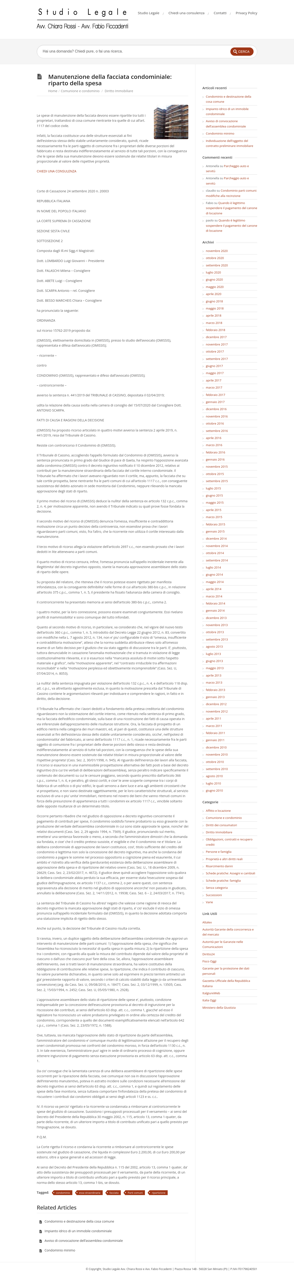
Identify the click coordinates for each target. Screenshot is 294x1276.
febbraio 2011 (215, 733)
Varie (209, 902)
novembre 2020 (217, 251)
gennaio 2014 (215, 610)
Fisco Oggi (209, 961)
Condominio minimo (57, 1250)
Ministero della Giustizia (219, 1007)
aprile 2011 (213, 718)
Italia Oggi (209, 1000)
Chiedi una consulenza (187, 13)
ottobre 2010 (215, 762)
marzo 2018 (214, 323)
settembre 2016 (217, 431)
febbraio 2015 (215, 524)
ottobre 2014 (215, 553)
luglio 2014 (213, 567)
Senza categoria (217, 888)
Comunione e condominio (80, 91)
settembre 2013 (217, 639)
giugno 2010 (214, 790)
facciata (114, 1192)
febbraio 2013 (215, 690)
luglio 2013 (213, 654)
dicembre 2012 (216, 704)
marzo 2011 (214, 726)
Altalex (207, 922)
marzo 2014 (214, 596)
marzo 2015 (214, 517)
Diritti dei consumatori (221, 825)
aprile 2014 (213, 589)
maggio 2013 (215, 668)
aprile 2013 (213, 675)
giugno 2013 (214, 661)
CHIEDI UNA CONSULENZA (56, 171)
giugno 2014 (214, 574)
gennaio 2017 (215, 402)
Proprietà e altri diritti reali (224, 859)
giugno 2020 (214, 279)
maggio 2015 (215, 502)
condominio (63, 1192)
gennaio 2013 (215, 697)
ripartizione (158, 1192)
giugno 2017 (214, 366)
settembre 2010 (217, 769)
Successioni (214, 895)
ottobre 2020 (215, 258)
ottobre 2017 (215, 351)
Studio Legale (148, 13)
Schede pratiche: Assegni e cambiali (230, 873)
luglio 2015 (213, 488)
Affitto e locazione (218, 811)
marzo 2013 (214, 682)
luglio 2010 (213, 783)
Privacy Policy (246, 13)
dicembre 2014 (216, 538)
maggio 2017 (215, 373)
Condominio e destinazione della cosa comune (76, 1221)
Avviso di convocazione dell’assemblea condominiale (81, 1240)
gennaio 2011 (215, 740)
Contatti (220, 13)
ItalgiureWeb (211, 993)
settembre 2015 (217, 481)
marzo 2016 (214, 445)
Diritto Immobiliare (119, 91)
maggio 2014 (215, 582)
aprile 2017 (213, 380)
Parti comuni (135, 1192)
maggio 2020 (215, 287)
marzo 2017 (214, 387)
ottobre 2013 (215, 632)
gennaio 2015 (215, 531)
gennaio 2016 (215, 459)
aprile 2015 (213, 510)
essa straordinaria (89, 1192)
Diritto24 (208, 954)
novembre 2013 (217, 625)
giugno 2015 (214, 495)
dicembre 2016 (216, 409)
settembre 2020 (217, 265)
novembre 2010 (217, 754)
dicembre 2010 (216, 747)
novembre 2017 (217, 344)
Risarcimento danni (219, 866)
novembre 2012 (217, 711)
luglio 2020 (213, 272)
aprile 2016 (213, 438)
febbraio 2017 (215, 395)
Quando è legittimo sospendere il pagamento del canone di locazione (231, 208)
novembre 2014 (217, 546)
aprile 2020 (213, 294)
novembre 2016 (217, 416)
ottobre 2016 (215, 423)
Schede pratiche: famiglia (223, 880)
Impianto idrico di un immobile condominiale (75, 1231)
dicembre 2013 (216, 618)
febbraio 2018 (215, 330)
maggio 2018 (215, 308)
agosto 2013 (214, 646)
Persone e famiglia (219, 852)
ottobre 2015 (215, 474)
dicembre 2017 (216, 337)
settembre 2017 (217, 359)
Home (52, 91)
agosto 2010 (214, 776)
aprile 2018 (213, 315)
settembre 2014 (217, 560)
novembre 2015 (217, 466)
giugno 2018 (214, 301)
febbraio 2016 (215, 452)
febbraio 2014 (215, 603)
